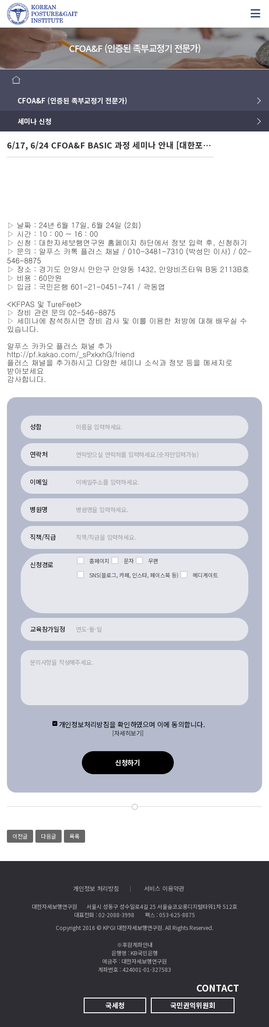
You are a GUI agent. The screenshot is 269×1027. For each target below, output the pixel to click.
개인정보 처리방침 (96, 888)
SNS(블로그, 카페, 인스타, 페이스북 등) (127, 575)
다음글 (48, 836)
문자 (122, 561)
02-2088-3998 (116, 915)
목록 (74, 836)
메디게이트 (199, 575)
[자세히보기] (127, 733)
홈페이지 (93, 561)
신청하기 (127, 762)
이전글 (20, 836)
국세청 (115, 1005)
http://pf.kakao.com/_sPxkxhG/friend (71, 354)
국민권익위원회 (192, 1005)
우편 (147, 561)
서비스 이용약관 (164, 888)
